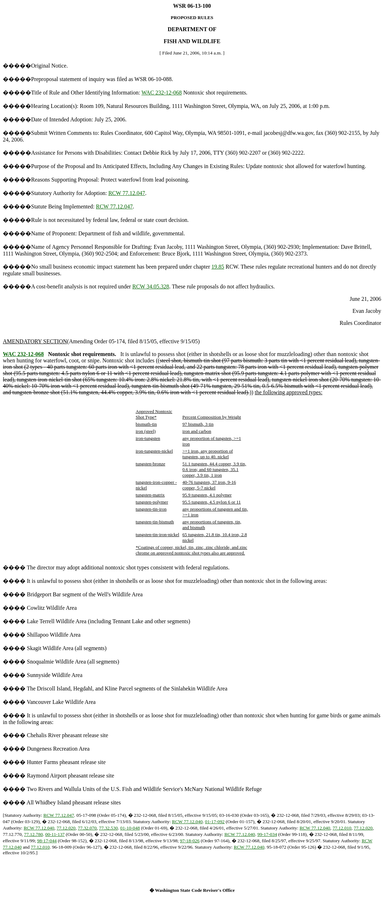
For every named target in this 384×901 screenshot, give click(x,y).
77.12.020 (66, 828)
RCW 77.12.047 (126, 193)
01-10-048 (130, 828)
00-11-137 (55, 834)
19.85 (218, 267)
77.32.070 (87, 828)
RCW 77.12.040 (187, 821)
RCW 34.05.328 (150, 286)
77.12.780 (33, 834)
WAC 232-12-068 (161, 93)
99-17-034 (267, 834)
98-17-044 (47, 840)
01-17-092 (215, 821)
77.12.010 (341, 828)
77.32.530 (108, 828)
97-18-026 (190, 840)
